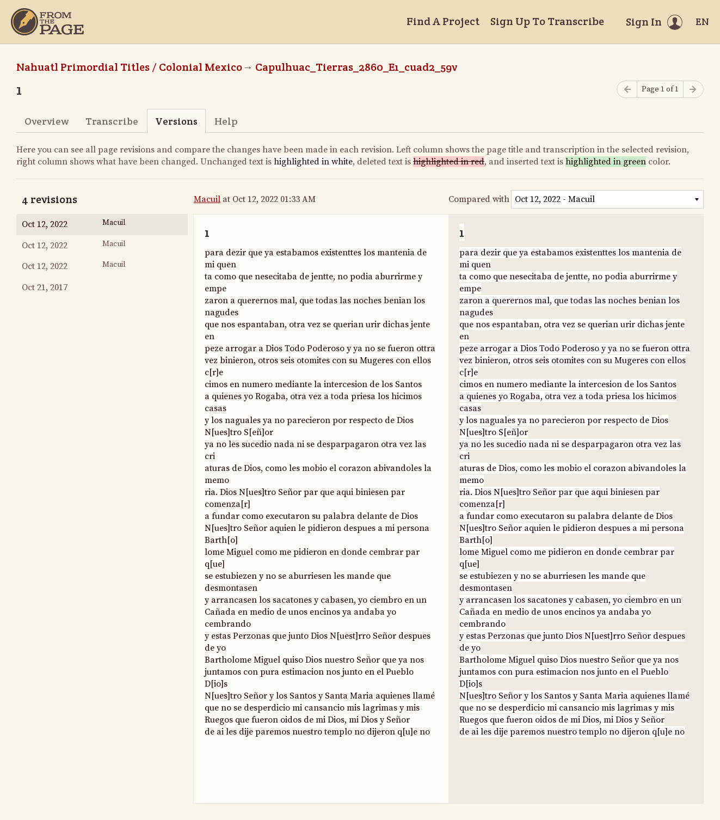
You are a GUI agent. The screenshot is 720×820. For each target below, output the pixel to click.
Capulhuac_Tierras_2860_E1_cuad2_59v (356, 67)
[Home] (47, 21)
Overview (46, 121)
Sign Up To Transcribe (547, 21)
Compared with (478, 199)
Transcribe (111, 121)
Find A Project (443, 21)
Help (226, 121)
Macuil (207, 199)
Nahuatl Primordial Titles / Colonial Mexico (129, 67)
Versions (176, 121)
